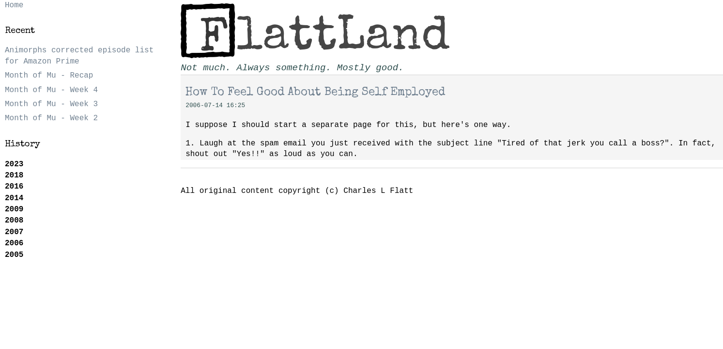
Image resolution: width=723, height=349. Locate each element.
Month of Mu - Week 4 (51, 90)
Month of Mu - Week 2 (51, 118)
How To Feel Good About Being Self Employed (315, 92)
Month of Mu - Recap (49, 75)
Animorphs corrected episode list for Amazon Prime (79, 55)
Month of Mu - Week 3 (51, 104)
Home (14, 5)
